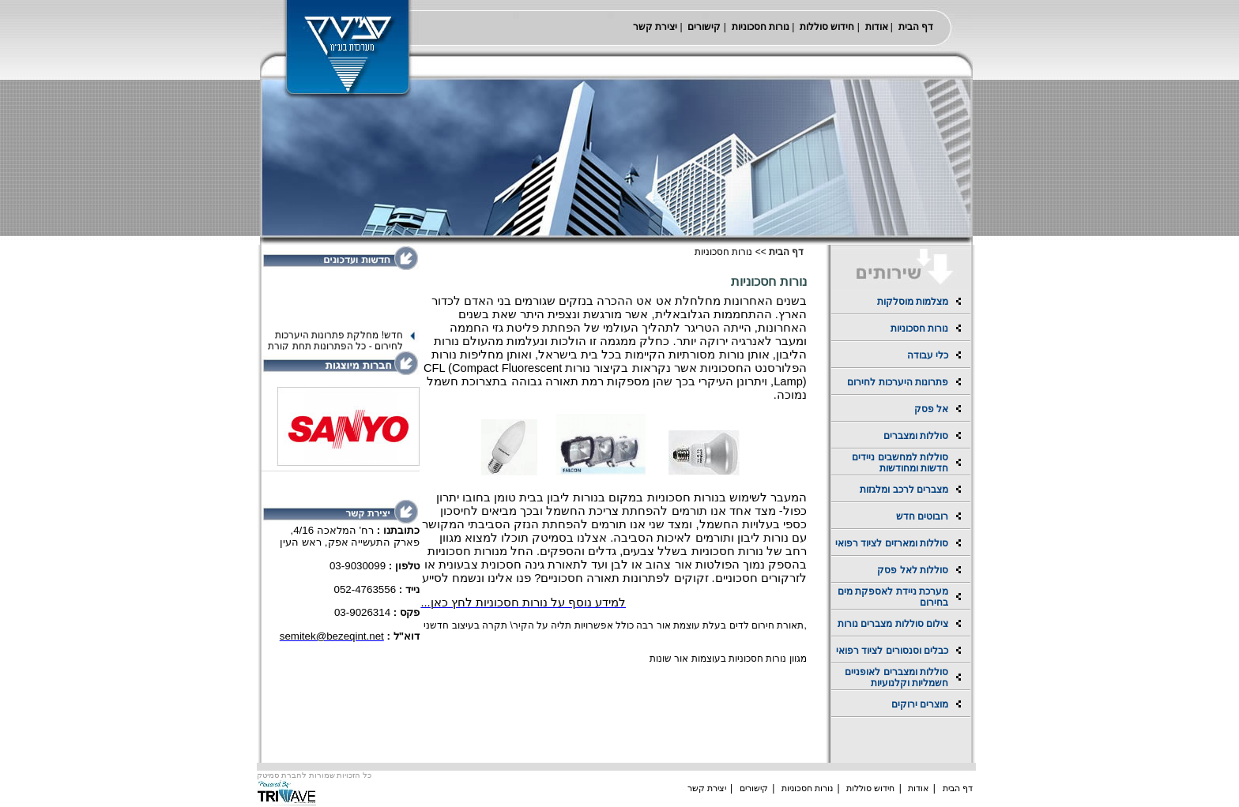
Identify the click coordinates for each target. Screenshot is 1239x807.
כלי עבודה (927, 355)
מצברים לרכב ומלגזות (904, 489)
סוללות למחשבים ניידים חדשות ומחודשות (900, 463)
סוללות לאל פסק (912, 570)
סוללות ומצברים (915, 435)
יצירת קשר (655, 26)
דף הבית (915, 26)
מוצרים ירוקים (919, 704)
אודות (876, 26)
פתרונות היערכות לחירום (897, 382)
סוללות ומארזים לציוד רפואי (891, 543)
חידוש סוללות (827, 26)
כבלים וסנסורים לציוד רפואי (892, 650)
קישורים (704, 26)
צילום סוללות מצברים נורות (893, 623)
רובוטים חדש (922, 516)
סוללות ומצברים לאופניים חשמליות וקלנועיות (896, 677)
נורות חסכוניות (760, 26)
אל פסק (931, 409)
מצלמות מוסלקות (912, 301)
